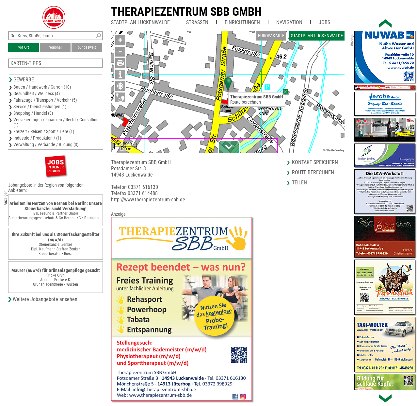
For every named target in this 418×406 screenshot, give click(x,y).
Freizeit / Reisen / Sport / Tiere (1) (43, 131)
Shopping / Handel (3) (33, 113)
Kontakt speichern (315, 162)
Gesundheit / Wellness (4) (36, 93)
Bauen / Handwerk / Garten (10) (42, 87)
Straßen (197, 22)
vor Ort (23, 47)
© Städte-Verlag (333, 150)
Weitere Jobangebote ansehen (45, 299)
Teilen (299, 182)
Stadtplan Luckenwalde (140, 22)
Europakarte (271, 35)
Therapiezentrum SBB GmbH (186, 12)
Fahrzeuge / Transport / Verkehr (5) (45, 100)
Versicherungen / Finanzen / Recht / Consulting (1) (56, 122)
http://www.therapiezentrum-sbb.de (148, 199)
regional (55, 47)
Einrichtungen (242, 22)
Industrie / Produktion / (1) (37, 138)
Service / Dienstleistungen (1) (39, 106)
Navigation (289, 22)
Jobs (324, 22)
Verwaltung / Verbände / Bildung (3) (45, 144)
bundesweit (87, 47)
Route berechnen (245, 102)
